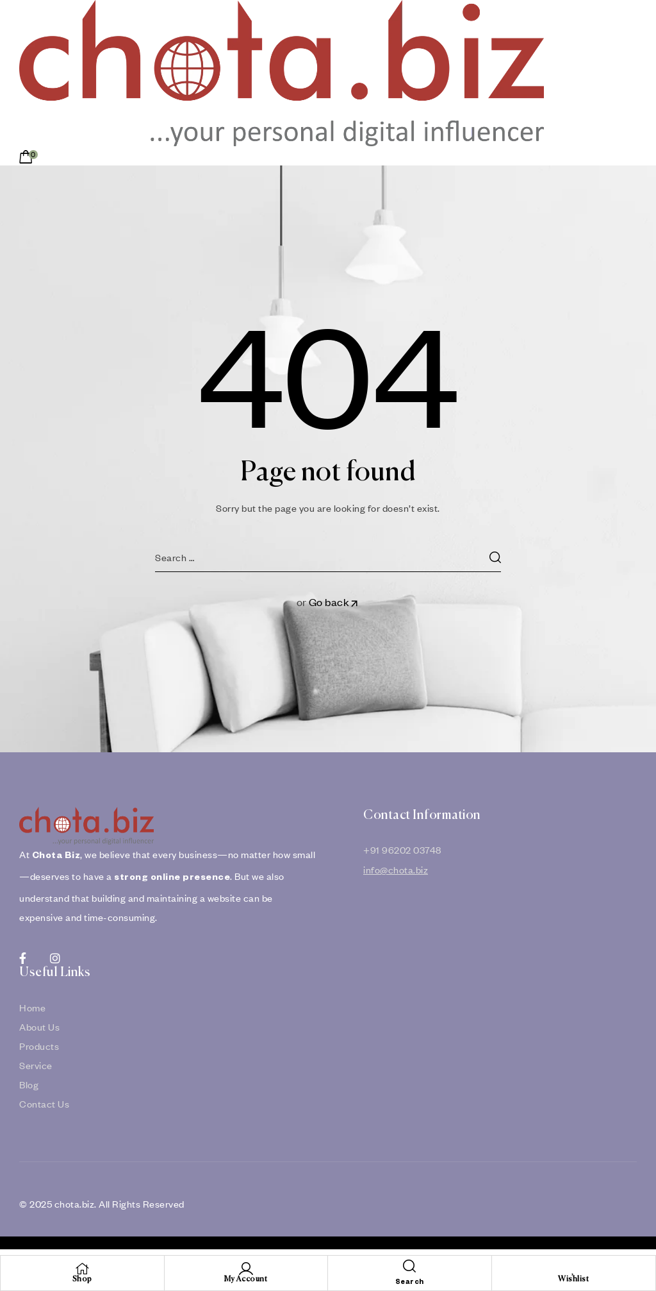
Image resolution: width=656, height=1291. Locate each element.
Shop (82, 1279)
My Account (245, 1279)
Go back (334, 602)
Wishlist (573, 1279)
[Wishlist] (573, 1268)
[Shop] (82, 1268)
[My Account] (246, 1268)
